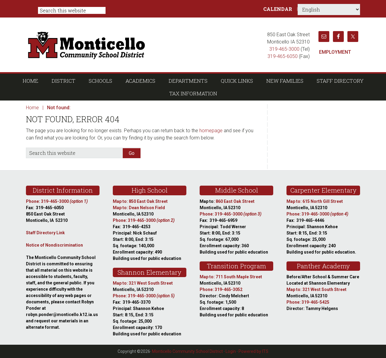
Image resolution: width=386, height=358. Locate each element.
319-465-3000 (284, 49)
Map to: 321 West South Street (143, 283)
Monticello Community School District (144, 45)
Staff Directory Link (45, 232)
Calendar (277, 9)
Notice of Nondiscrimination (54, 245)
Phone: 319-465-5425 (307, 302)
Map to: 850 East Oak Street (140, 201)
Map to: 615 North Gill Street (314, 201)
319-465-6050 (282, 56)
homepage (211, 130)
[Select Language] (329, 9)
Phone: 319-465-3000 (57, 201)
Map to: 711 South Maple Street (231, 276)
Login (231, 351)
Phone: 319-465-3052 (221, 289)
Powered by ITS (253, 351)
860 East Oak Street (235, 201)
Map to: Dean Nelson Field (139, 207)
